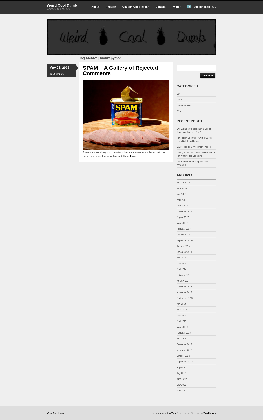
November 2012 (184, 350)
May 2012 (181, 385)
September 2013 (185, 298)
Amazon (110, 6)
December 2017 (184, 211)
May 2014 (181, 263)
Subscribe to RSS (205, 6)
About (95, 6)
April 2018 (181, 200)
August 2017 (183, 217)
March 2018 (182, 205)
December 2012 (184, 344)
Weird (179, 111)
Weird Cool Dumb (62, 5)
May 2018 (181, 194)
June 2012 (182, 379)
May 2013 (181, 315)
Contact (161, 6)
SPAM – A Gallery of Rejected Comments (120, 70)
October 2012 (183, 356)
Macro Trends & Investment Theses (194, 147)
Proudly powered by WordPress (167, 413)
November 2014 (184, 252)
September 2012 (185, 361)
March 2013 (182, 327)
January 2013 (183, 338)
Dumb (179, 99)
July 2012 (181, 373)
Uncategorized (184, 105)
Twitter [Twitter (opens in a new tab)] (176, 6)
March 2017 (182, 223)
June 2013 (182, 309)
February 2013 (184, 333)
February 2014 (184, 275)
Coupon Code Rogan (135, 6)
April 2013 (181, 321)
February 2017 (184, 229)
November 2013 (184, 292)
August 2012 (183, 367)
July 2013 (181, 304)
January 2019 (183, 182)
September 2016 (185, 240)
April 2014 (181, 269)
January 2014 (183, 281)
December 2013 (184, 286)
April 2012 (181, 390)
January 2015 (183, 246)
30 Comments (57, 74)
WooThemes (209, 413)
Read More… (130, 156)
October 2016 (183, 234)
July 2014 (181, 257)
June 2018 (182, 188)
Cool (179, 94)
